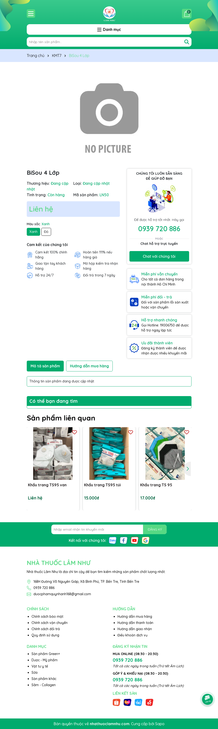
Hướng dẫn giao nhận (134, 629)
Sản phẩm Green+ (46, 654)
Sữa (34, 672)
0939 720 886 (159, 228)
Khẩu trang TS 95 (156, 484)
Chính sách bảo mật (47, 616)
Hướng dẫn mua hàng (134, 616)
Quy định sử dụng (45, 635)
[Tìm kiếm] (186, 41)
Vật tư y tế (40, 666)
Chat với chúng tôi (159, 256)
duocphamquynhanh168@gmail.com (62, 594)
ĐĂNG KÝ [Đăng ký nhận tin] (155, 529)
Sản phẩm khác (44, 679)
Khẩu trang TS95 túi (102, 484)
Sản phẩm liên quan (61, 417)
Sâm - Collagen (44, 685)
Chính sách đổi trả (46, 629)
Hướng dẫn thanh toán (135, 623)
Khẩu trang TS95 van (47, 484)
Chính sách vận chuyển (50, 623)
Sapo (160, 723)
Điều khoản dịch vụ (132, 635)
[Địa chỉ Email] (109, 529)
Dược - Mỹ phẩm (45, 660)
